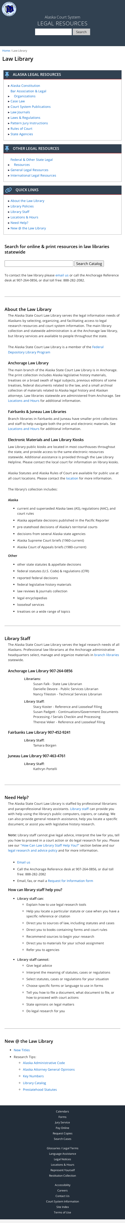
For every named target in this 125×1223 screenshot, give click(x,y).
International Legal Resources (33, 175)
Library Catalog (34, 1083)
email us (62, 275)
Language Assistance (62, 1154)
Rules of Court (21, 128)
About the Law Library (27, 201)
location (72, 478)
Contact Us (62, 1196)
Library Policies (22, 206)
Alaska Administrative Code (44, 1063)
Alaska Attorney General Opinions (49, 1069)
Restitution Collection (62, 1176)
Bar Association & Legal (28, 93)
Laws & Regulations (25, 117)
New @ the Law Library (28, 228)
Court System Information (62, 1201)
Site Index (62, 1207)
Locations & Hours (24, 217)
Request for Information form (70, 881)
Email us (23, 862)
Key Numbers (33, 1076)
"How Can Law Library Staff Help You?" (49, 845)
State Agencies (22, 134)
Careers (62, 1190)
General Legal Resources (29, 170)
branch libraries (106, 655)
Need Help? (19, 222)
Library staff (79, 809)
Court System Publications (31, 106)
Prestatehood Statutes (40, 1089)
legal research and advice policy (32, 850)
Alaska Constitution (25, 85)
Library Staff (20, 211)
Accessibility (62, 1185)
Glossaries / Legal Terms (62, 1148)
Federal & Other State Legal (32, 162)
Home (6, 51)
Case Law (18, 101)
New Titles (22, 1050)
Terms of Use (62, 1212)
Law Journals (20, 112)
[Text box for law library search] (39, 263)
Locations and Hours (23, 400)
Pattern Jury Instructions (29, 123)
